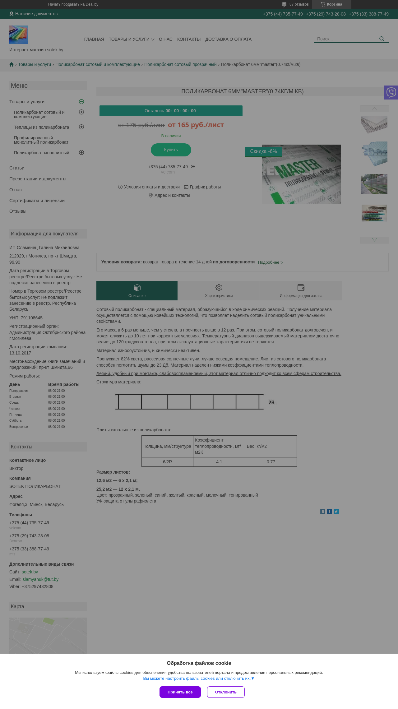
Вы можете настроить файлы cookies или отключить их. (197, 678)
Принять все (180, 692)
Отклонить (226, 692)
